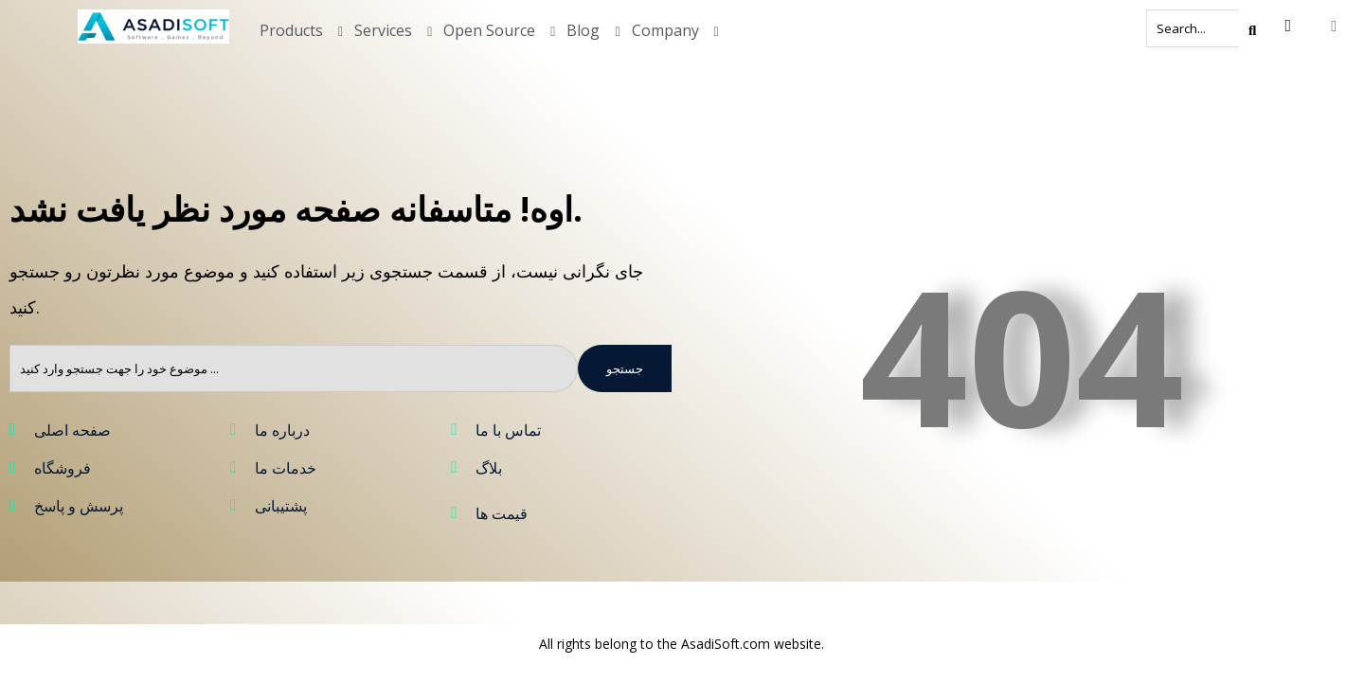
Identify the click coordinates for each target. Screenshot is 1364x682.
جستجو (624, 368)
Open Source (489, 30)
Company (665, 30)
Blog (583, 30)
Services (383, 30)
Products (291, 30)
